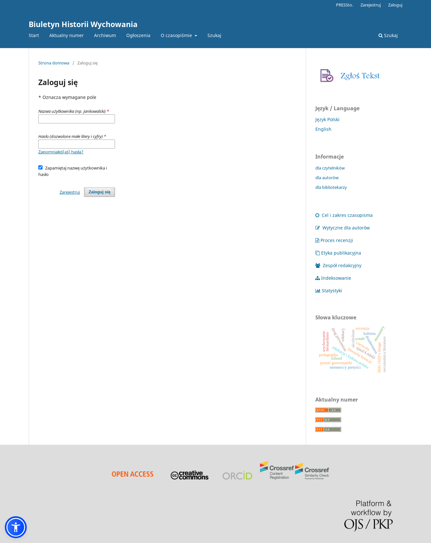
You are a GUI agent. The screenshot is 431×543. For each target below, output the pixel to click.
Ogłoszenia (138, 35)
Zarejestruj (370, 5)
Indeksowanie (333, 278)
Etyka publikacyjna (338, 253)
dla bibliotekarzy (331, 187)
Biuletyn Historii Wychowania (83, 24)
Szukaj (214, 35)
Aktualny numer (66, 35)
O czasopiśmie (177, 35)
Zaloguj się (99, 191)
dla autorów (327, 177)
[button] (15, 527)
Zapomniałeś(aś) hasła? (60, 152)
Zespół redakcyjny (338, 265)
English (323, 129)
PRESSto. (344, 5)
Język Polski (327, 119)
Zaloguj (395, 5)
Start (34, 35)
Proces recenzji (334, 240)
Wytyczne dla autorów (342, 228)
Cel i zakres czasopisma (344, 215)
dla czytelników (330, 168)
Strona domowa (53, 63)
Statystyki (328, 290)
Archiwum (105, 35)
